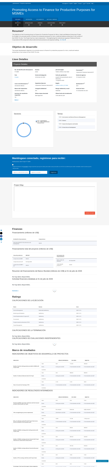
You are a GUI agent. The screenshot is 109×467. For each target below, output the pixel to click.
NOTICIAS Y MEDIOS (52, 19)
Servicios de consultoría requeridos (21, 94)
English (75, 3)
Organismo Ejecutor (40, 83)
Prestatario (79, 70)
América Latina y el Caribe (62, 85)
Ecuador (17, 77)
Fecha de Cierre (80, 88)
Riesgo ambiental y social (62, 88)
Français (80, 3)
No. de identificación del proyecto (24, 69)
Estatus (37, 69)
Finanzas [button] (40, 24)
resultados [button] (62, 24)
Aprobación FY (80, 83)
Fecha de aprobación (61, 75)
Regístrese (53, 172)
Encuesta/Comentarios (102, 461)
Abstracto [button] (17, 24)
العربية (84, 3)
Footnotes (15, 290)
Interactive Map (90, 213)
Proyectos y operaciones (25, 3)
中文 (92, 3)
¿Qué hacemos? (15, 3)
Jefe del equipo (60, 69)
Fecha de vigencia (81, 75)
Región (57, 83)
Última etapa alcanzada (41, 93)
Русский (88, 3)
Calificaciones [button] (51, 24)
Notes (16, 100)
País (16, 75)
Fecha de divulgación (40, 75)
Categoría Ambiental (40, 88)
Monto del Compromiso (21, 88)
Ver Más (63, 40)
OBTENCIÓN (29, 19)
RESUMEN (17, 19)
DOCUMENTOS (40, 19)
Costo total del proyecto (22, 83)
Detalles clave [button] (29, 24)
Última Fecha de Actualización (64, 93)
